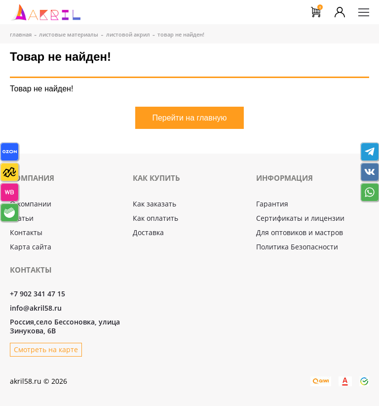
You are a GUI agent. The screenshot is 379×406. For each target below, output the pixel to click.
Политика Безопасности (297, 246)
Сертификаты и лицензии (300, 218)
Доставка (148, 232)
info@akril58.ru (36, 308)
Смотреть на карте (46, 349)
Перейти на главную (189, 118)
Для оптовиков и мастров (299, 232)
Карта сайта (30, 246)
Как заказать (154, 203)
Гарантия (272, 203)
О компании (30, 203)
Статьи (22, 218)
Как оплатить (155, 218)
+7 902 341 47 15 (37, 293)
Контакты (26, 232)
